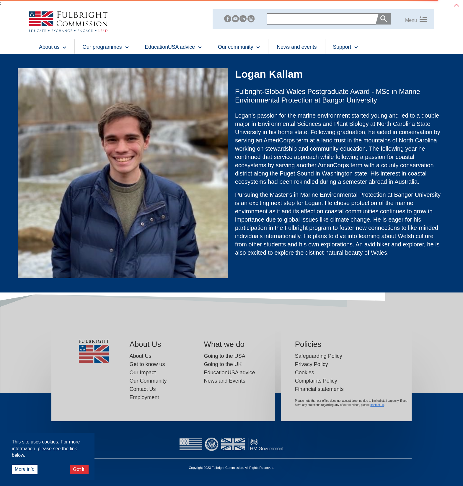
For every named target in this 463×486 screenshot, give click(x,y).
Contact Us (143, 389)
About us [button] (53, 47)
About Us (140, 356)
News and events (297, 47)
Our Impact (143, 373)
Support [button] (346, 47)
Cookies (304, 373)
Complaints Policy (316, 381)
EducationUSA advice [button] (173, 47)
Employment (144, 397)
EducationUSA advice (229, 373)
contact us (377, 405)
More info (25, 469)
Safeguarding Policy (318, 356)
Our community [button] (239, 47)
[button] (409, 19)
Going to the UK (223, 364)
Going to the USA (224, 356)
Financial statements (319, 389)
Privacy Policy (311, 364)
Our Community (148, 381)
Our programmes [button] (105, 47)
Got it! (79, 469)
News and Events (224, 381)
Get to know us (147, 364)
